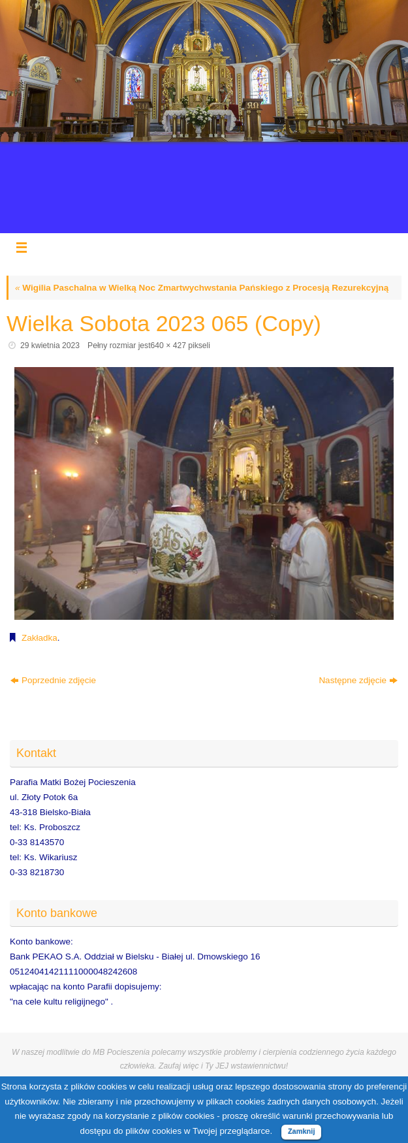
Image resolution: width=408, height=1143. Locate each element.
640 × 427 (168, 345)
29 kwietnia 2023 (50, 345)
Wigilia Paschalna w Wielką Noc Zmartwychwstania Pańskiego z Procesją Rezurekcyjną (201, 288)
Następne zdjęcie (358, 680)
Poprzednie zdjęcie (53, 680)
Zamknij (301, 1131)
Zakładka (39, 638)
